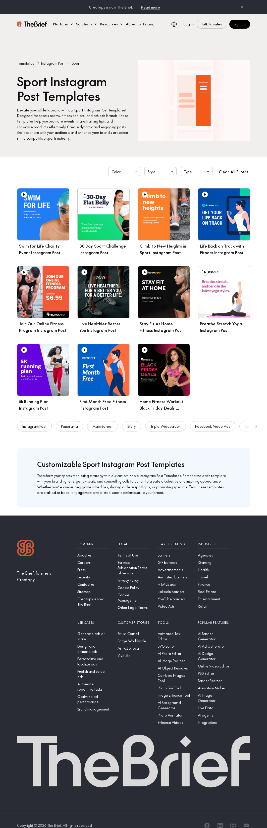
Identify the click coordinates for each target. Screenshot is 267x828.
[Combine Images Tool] (174, 668)
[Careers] (93, 553)
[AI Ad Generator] (214, 636)
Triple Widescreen (165, 420)
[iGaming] (214, 553)
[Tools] (174, 613)
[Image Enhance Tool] (174, 685)
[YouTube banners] (174, 589)
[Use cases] (93, 613)
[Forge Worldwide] (134, 631)
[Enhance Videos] (174, 713)
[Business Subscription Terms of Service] (134, 558)
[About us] (93, 545)
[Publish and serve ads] (93, 664)
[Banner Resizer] (214, 671)
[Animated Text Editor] (174, 626)
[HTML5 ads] (174, 574)
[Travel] (214, 567)
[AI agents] (214, 705)
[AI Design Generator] (214, 646)
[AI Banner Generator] (214, 626)
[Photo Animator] (174, 705)
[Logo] (25, 539)
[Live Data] (214, 698)
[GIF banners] (174, 553)
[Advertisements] (174, 560)
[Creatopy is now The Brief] (93, 592)
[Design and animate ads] (93, 639)
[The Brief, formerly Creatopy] (43, 566)
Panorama (69, 420)
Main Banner (102, 420)
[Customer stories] (134, 613)
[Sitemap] (93, 582)
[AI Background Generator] (174, 695)
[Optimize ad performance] (93, 689)
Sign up (240, 23)
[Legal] (134, 534)
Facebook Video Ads (212, 420)
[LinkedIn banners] (174, 582)
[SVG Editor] (174, 636)
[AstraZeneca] (134, 638)
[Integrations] (214, 713)
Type (197, 162)
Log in (188, 23)
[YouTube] (246, 816)
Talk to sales (211, 23)
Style (161, 162)
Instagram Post (53, 53)
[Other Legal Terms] (134, 598)
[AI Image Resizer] (174, 651)
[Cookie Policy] (134, 578)
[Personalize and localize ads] (93, 652)
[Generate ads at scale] (93, 626)
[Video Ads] (174, 596)
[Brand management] (93, 699)
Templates (25, 53)
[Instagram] (233, 816)
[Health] (214, 560)
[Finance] (214, 574)
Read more (150, 7)
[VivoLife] (134, 646)
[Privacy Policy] (134, 570)
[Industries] (214, 534)
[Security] (93, 567)
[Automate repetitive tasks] (93, 677)
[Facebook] (207, 816)
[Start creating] (174, 534)
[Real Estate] (214, 582)
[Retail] (214, 596)
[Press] (93, 560)
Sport (76, 53)
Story (131, 420)
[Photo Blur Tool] (174, 678)
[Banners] (174, 545)
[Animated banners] (174, 567)
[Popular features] (214, 613)
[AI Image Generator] (214, 688)
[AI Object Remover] (174, 658)
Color (125, 162)
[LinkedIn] (220, 816)
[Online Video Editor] (214, 656)
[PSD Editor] (214, 663)
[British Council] (134, 624)
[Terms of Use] (134, 545)
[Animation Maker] (214, 678)
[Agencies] (214, 545)
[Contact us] (93, 574)
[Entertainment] (214, 589)
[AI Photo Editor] (174, 644)
